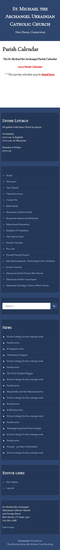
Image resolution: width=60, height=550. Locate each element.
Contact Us (11, 200)
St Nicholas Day (15, 410)
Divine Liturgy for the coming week (25, 336)
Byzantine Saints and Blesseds (22, 218)
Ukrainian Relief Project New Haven (24, 273)
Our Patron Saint (15, 236)
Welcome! (11, 181)
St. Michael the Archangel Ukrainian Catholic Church (30, 16)
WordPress (36, 541)
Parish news (13, 342)
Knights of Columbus (17, 230)
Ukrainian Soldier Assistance (21, 279)
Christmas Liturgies (17, 355)
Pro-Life (10, 249)
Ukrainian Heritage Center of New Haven (27, 285)
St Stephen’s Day (15, 349)
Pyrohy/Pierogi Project (17, 255)
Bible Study (12, 206)
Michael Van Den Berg (41, 544)
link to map (8, 527)
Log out (10, 488)
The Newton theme (17, 544)
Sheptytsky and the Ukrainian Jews (25, 391)
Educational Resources (18, 224)
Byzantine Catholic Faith (19, 212)
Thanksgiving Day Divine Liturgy (24, 428)
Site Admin (12, 482)
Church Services (14, 194)
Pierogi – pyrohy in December (22, 446)
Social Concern (14, 267)
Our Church (12, 187)
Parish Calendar (14, 242)
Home (9, 175)
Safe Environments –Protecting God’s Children (30, 261)
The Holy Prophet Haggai (20, 373)
